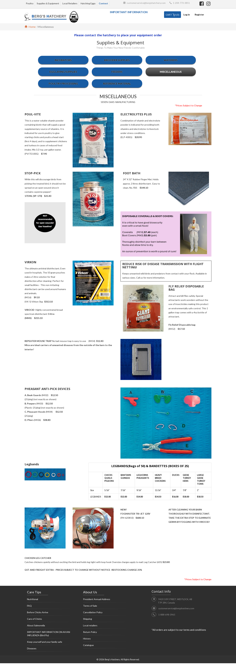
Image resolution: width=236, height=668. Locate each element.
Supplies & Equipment (48, 3)
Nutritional (51, 600)
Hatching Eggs (88, 3)
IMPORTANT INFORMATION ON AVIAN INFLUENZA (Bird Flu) (51, 634)
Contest (103, 3)
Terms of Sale (107, 606)
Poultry (29, 3)
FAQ (51, 606)
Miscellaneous (171, 71)
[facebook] (202, 3)
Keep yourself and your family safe (51, 642)
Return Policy (107, 633)
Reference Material (117, 83)
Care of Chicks (51, 619)
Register (199, 14)
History (107, 639)
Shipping (107, 619)
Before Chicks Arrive (51, 613)
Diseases (51, 649)
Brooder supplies (117, 60)
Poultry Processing (63, 83)
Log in (186, 14)
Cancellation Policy (107, 613)
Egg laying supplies (63, 71)
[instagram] (208, 3)
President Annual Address (107, 600)
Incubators (63, 60)
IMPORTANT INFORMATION (129, 12)
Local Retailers (69, 3)
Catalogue (107, 646)
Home (30, 26)
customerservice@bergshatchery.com (146, 2)
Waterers (170, 60)
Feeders (116, 71)
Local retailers (107, 626)
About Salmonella (51, 626)
